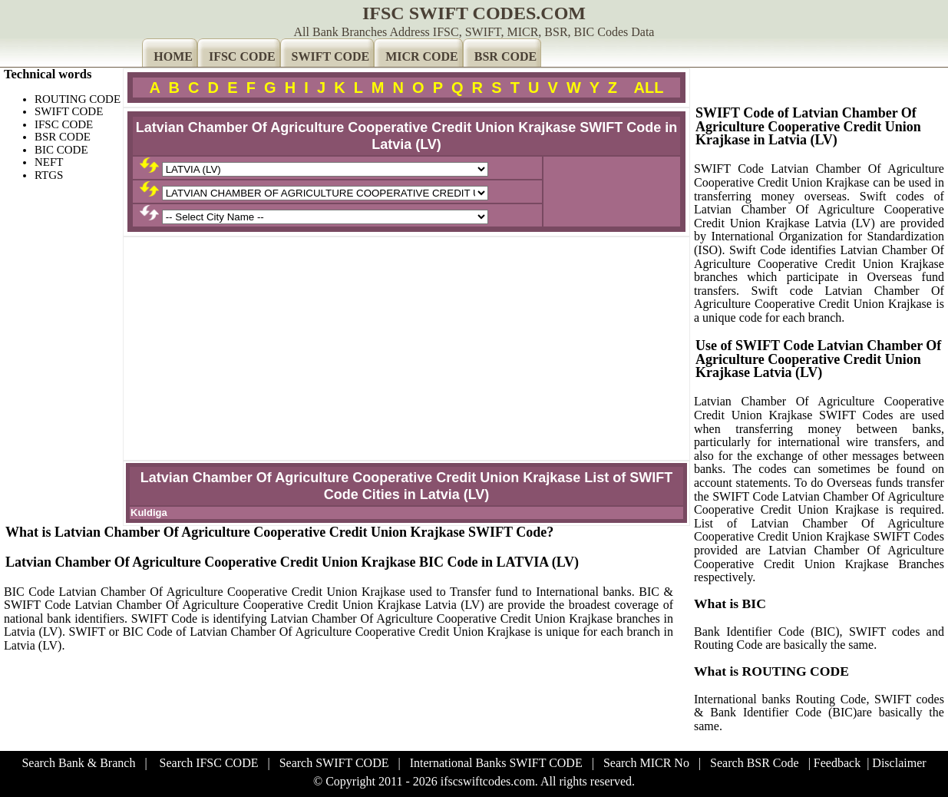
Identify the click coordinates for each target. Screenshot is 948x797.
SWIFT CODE (331, 56)
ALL (649, 87)
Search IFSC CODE (209, 762)
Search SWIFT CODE (334, 762)
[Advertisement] (406, 348)
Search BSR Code (754, 762)
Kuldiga (148, 512)
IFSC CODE (242, 56)
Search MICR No (646, 762)
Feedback (837, 762)
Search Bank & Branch (78, 762)
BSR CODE (505, 56)
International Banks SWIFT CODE (496, 762)
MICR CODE (421, 56)
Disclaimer (899, 762)
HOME (173, 56)
